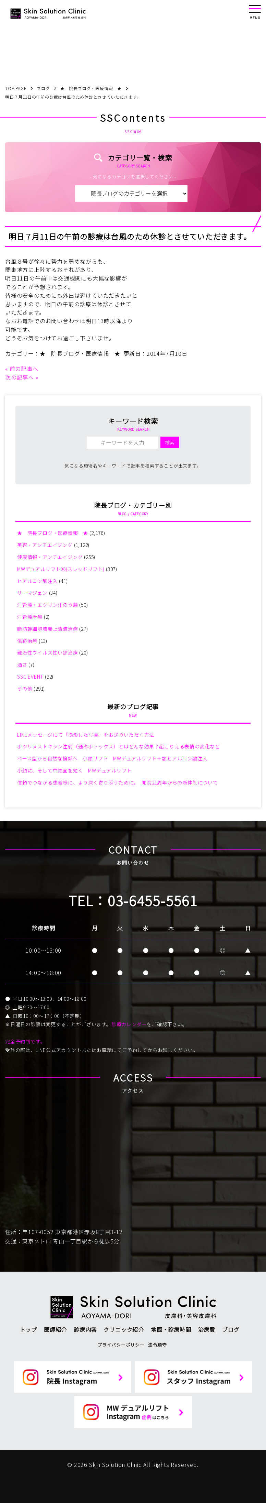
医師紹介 (55, 1329)
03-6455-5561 (152, 900)
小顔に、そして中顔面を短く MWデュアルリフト (74, 770)
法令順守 (157, 1344)
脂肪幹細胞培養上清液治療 (47, 628)
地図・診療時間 (171, 1329)
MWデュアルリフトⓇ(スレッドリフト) (61, 569)
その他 (24, 688)
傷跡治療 (27, 640)
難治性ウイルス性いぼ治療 (47, 652)
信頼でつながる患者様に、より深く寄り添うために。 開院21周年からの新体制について (117, 782)
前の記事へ (24, 368)
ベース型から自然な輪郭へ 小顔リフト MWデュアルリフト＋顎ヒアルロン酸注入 (112, 758)
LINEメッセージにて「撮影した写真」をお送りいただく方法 (85, 734)
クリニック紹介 (124, 1329)
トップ (28, 1329)
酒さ (22, 664)
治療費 (206, 1329)
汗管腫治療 (30, 616)
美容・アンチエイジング (45, 544)
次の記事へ (19, 377)
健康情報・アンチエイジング (50, 556)
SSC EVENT (30, 676)
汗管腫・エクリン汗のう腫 (47, 604)
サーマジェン (32, 592)
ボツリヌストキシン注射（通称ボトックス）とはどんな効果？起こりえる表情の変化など (118, 746)
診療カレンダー (129, 1024)
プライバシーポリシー (121, 1344)
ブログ (230, 1329)
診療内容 (85, 1329)
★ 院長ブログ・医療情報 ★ (80, 353)
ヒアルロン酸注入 (37, 581)
